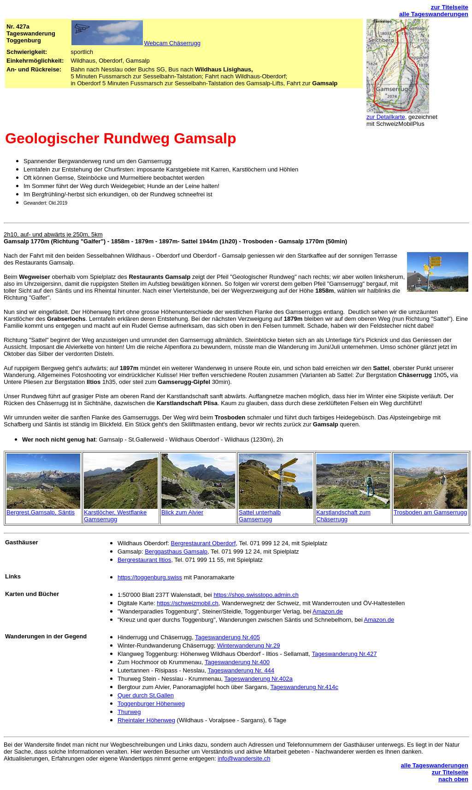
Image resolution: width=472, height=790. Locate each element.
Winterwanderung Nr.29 (248, 645)
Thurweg (129, 711)
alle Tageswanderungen (433, 14)
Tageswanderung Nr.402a (258, 678)
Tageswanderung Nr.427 (344, 653)
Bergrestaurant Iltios (144, 559)
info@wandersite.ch (244, 758)
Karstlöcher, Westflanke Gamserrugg (115, 516)
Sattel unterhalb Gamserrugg (260, 516)
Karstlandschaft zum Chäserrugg (343, 516)
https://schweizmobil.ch (187, 603)
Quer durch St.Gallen (146, 695)
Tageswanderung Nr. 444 (240, 670)
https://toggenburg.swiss (150, 577)
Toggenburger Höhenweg (151, 703)
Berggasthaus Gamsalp (176, 551)
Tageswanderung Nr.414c (304, 687)
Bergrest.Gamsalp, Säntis (40, 512)
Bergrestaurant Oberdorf (203, 543)
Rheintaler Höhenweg (146, 720)
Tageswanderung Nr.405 (227, 637)
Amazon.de (328, 611)
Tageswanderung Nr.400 (237, 662)
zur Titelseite (449, 7)
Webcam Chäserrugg (136, 43)
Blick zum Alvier (182, 512)
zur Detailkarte (385, 116)
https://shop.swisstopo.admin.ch (255, 594)
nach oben (453, 779)
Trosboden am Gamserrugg (430, 512)
